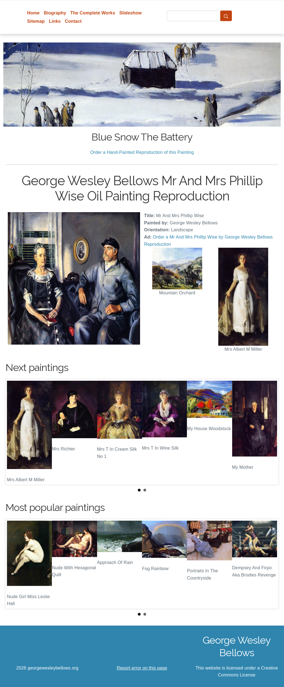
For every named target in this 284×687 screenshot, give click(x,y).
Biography (55, 13)
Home (33, 13)
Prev (14, 431)
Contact (73, 21)
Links (55, 21)
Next (269, 431)
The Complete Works (92, 13)
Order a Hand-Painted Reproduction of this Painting (142, 152)
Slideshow (130, 13)
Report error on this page (142, 668)
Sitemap (36, 21)
